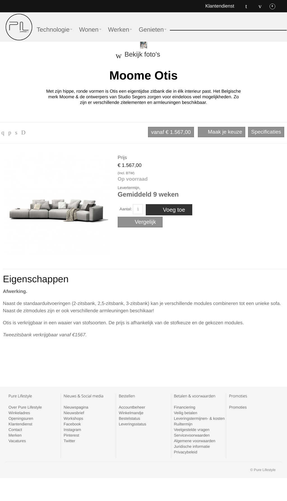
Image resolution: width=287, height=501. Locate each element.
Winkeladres (19, 413)
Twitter (69, 441)
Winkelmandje (131, 413)
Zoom (57, 204)
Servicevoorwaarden (192, 435)
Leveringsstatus (132, 424)
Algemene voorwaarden (194, 441)
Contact (15, 429)
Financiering (184, 407)
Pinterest (71, 435)
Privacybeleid (185, 452)
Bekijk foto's (142, 54)
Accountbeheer (132, 407)
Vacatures (17, 441)
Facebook (72, 424)
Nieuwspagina (76, 407)
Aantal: (126, 209)
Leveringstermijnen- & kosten (199, 418)
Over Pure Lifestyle (25, 407)
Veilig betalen (185, 413)
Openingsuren (20, 418)
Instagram (72, 429)
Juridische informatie (192, 446)
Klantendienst (219, 6)
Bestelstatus (129, 418)
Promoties (238, 407)
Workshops (73, 418)
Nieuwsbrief (74, 413)
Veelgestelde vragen (191, 429)
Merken (15, 435)
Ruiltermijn (183, 424)
